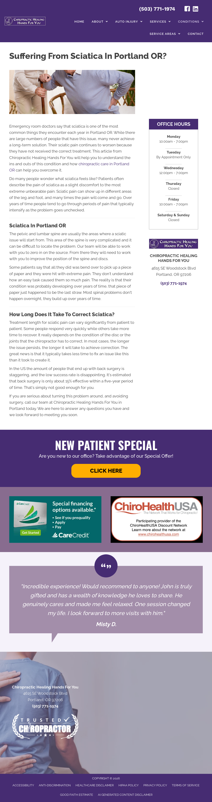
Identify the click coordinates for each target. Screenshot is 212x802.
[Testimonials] (106, 599)
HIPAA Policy (128, 785)
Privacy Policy (155, 785)
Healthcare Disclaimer (95, 785)
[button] (106, 471)
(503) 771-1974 (157, 9)
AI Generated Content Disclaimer (125, 794)
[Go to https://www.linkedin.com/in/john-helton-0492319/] (196, 9)
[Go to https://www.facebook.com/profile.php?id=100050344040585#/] (187, 9)
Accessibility (23, 785)
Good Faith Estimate (76, 794)
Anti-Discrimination (55, 785)
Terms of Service (186, 785)
